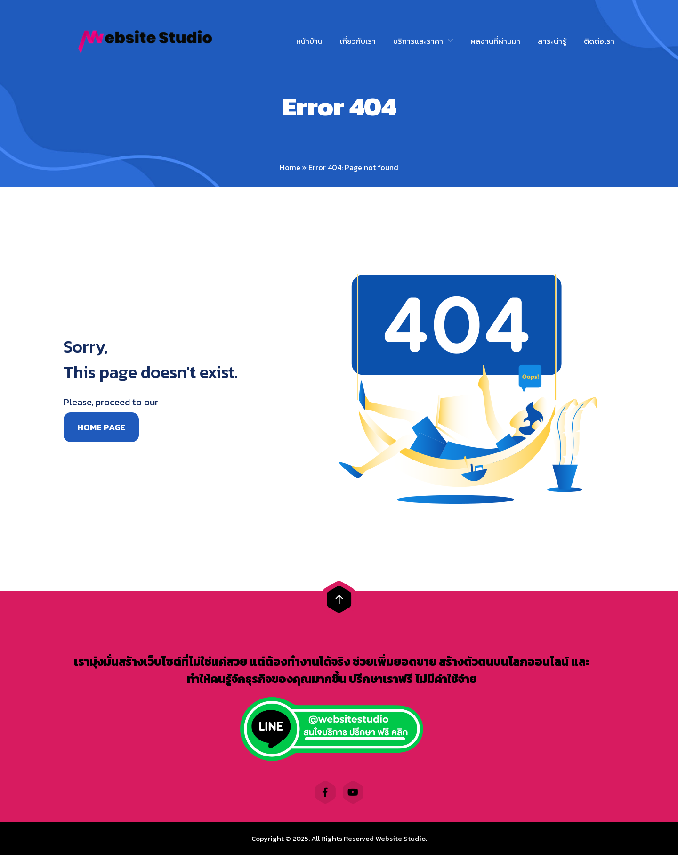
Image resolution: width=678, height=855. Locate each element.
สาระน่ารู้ (552, 41)
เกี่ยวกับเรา (358, 41)
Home (290, 167)
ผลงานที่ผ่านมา (495, 41)
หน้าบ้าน (309, 41)
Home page (101, 427)
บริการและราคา (418, 41)
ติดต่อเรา (599, 41)
